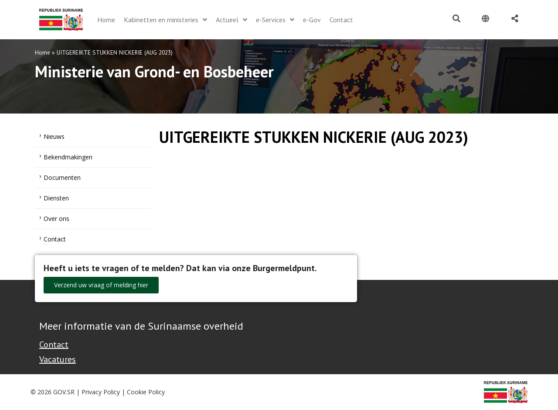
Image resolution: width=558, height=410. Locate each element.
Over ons (56, 218)
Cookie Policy (146, 392)
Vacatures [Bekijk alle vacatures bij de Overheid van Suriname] (57, 359)
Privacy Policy (101, 392)
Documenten (62, 177)
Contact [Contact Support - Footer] (53, 344)
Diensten (56, 198)
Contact (55, 239)
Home (42, 52)
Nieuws (54, 136)
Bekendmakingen (68, 157)
